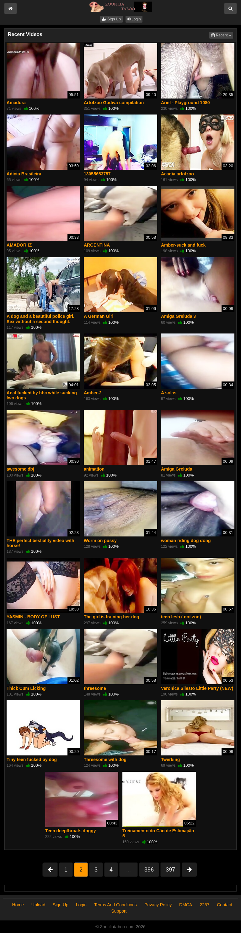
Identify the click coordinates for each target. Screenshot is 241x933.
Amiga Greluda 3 (178, 316)
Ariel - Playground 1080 (185, 102)
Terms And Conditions (115, 904)
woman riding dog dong (186, 540)
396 (149, 869)
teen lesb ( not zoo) (181, 616)
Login (134, 19)
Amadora (16, 102)
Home (18, 904)
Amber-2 (93, 392)
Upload (38, 904)
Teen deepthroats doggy (70, 830)
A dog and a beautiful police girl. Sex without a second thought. (40, 319)
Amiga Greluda (176, 469)
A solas (168, 392)
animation (94, 469)
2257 (204, 904)
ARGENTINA (97, 245)
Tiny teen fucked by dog (32, 759)
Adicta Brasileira (24, 173)
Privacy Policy (158, 904)
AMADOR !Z (19, 245)
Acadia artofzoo (177, 173)
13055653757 (97, 173)
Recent (222, 34)
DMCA (185, 904)
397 (170, 869)
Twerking (170, 759)
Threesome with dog (105, 759)
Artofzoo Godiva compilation (114, 102)
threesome (95, 688)
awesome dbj (20, 469)
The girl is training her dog (111, 616)
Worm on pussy (100, 540)
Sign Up (111, 19)
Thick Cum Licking (26, 688)
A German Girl (98, 316)
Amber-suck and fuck (183, 245)
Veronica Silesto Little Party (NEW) (197, 688)
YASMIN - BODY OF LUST (33, 616)
